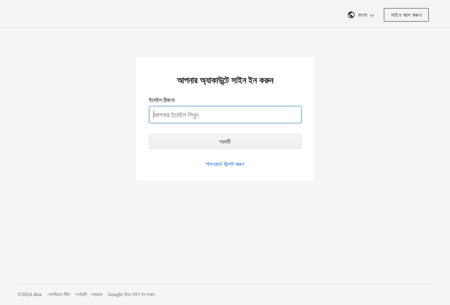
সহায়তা (97, 294)
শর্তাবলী (81, 294)
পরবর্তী (225, 141)
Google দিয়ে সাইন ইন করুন (131, 294)
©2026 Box (30, 294)
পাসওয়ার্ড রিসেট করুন (225, 164)
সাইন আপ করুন (406, 14)
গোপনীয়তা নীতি (59, 294)
